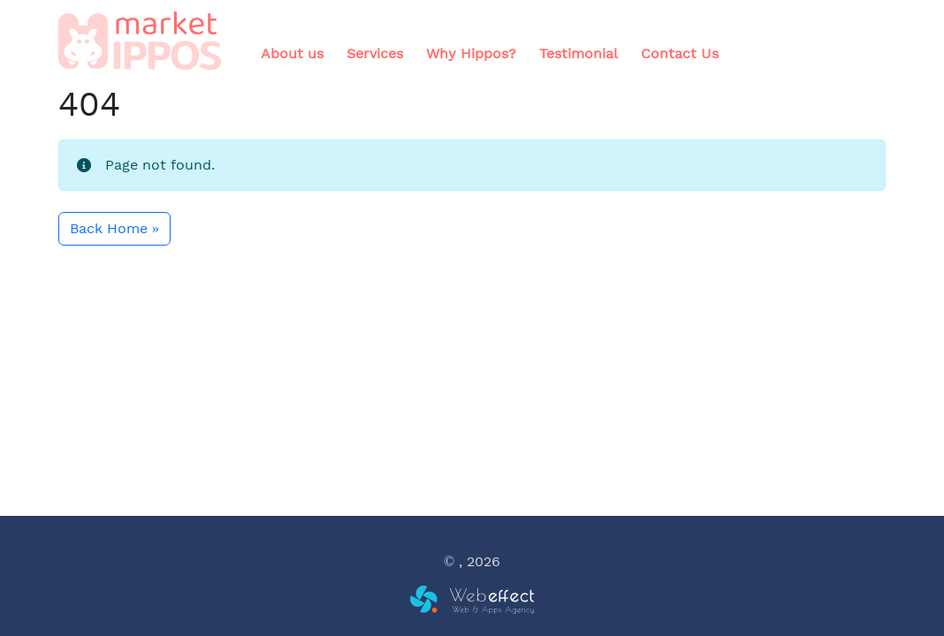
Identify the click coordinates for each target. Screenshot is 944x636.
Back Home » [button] (114, 228)
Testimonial (578, 53)
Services (374, 53)
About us (292, 53)
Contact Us (680, 53)
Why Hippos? (471, 53)
